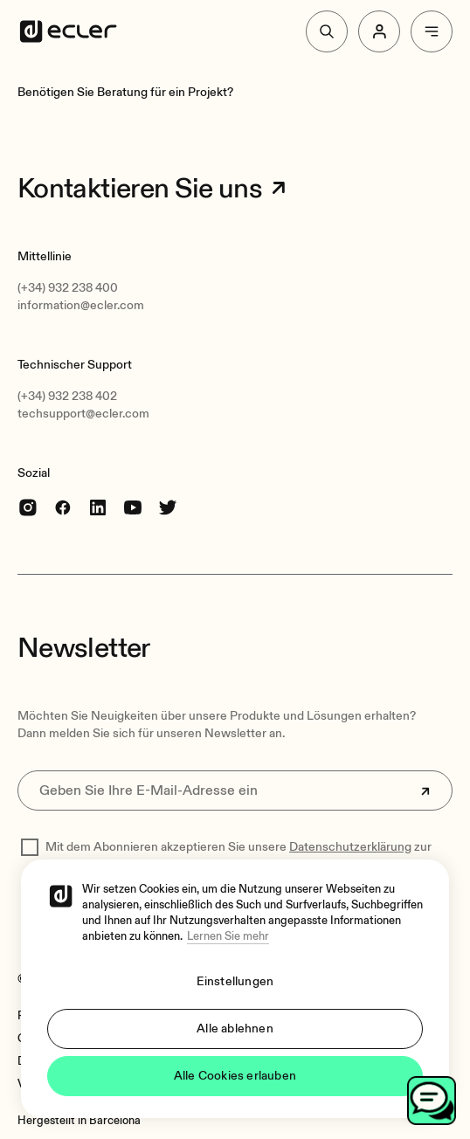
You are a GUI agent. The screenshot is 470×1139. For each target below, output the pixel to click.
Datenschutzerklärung (350, 846)
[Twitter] (167, 507)
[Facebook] (62, 507)
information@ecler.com (80, 305)
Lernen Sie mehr (228, 936)
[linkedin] (97, 507)
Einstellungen (235, 981)
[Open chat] (431, 1100)
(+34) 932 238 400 (67, 287)
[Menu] (432, 31)
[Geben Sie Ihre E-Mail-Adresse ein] (235, 790)
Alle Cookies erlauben (235, 1075)
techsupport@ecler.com (83, 413)
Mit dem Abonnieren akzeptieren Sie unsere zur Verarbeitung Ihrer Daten (238, 855)
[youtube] (132, 507)
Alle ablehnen (235, 1028)
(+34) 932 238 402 (67, 396)
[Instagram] (27, 507)
